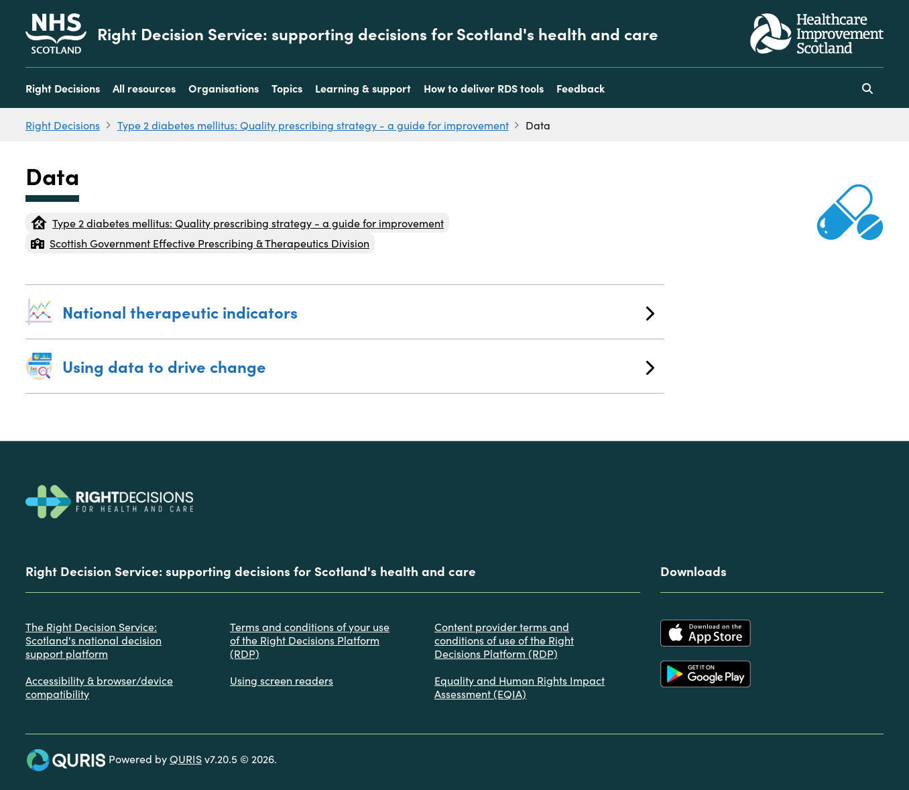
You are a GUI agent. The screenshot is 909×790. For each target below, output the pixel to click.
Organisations (223, 88)
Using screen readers (281, 680)
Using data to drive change (358, 366)
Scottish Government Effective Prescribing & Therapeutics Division (200, 242)
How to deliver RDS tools (484, 88)
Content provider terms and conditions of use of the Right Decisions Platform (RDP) (504, 640)
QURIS (186, 758)
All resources (144, 88)
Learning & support (363, 88)
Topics (286, 88)
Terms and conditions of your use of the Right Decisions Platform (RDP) (309, 640)
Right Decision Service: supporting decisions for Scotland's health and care (377, 33)
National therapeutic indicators (358, 311)
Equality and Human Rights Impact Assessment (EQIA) (519, 686)
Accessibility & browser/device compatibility (99, 686)
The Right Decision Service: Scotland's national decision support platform (93, 640)
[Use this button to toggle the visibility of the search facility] (867, 88)
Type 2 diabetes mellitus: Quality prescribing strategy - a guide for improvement (313, 124)
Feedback (580, 88)
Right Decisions (62, 88)
